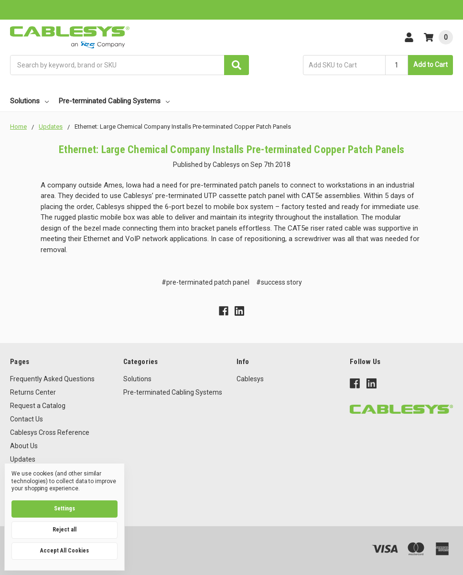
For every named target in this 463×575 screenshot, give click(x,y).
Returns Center (33, 392)
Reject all (64, 529)
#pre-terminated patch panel (205, 282)
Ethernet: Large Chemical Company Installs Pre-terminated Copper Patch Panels (231, 149)
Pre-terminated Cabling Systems (114, 101)
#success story (279, 282)
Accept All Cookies (64, 550)
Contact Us (26, 419)
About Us (24, 446)
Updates (22, 459)
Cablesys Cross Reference (49, 432)
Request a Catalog (37, 405)
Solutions (29, 101)
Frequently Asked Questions (52, 379)
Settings (64, 508)
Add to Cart (430, 64)
